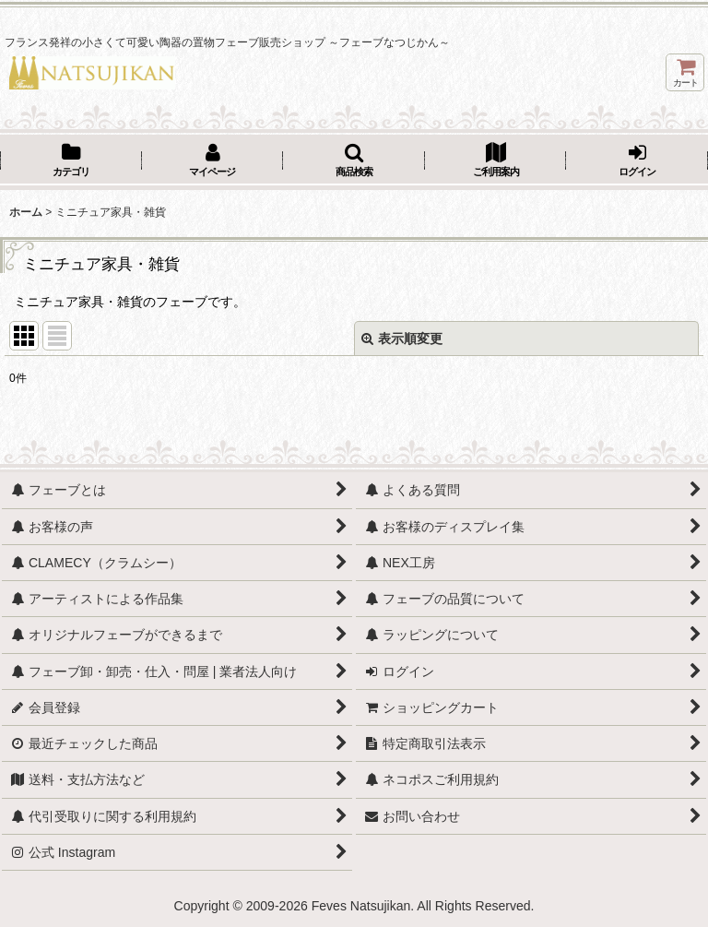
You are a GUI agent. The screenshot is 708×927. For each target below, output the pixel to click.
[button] (354, 161)
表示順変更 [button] (401, 338)
